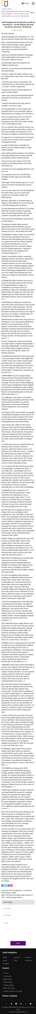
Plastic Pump (6, 982)
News (9, 9)
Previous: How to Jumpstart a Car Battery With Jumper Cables (16, 891)
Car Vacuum (6, 976)
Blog (14, 960)
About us (16, 957)
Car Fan (4, 973)
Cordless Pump (7, 985)
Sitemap (5, 963)
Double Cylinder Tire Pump (11, 991)
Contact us (27, 960)
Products (27, 957)
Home (5, 9)
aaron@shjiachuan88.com (20, 1012)
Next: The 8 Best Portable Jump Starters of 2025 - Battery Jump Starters (17, 896)
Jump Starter (6, 979)
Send (18, 943)
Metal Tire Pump (8, 988)
